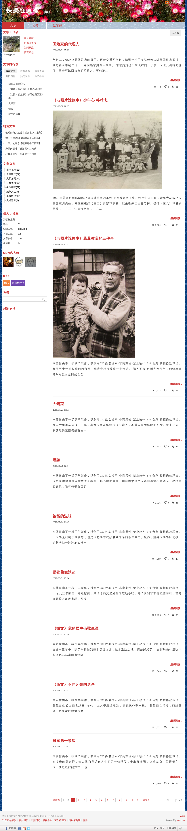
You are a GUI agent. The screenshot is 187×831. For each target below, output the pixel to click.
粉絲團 (12, 828)
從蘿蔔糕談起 (64, 572)
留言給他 (29, 52)
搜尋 (44, 299)
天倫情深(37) (13, 174)
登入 (156, 828)
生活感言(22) (13, 187)
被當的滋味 (62, 516)
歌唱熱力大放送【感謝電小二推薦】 (24, 132)
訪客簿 (57, 25)
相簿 (35, 25)
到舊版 (47, 12)
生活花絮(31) (13, 169)
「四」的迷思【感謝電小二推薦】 (23, 143)
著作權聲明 (60, 820)
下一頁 (135, 800)
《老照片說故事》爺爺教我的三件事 (83, 238)
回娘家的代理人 (66, 44)
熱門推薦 (39, 76)
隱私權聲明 (75, 820)
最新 (176, 33)
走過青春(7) (12, 200)
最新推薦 (39, 70)
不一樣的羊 (9, 54)
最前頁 (56, 800)
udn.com (181, 820)
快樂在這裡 (22, 10)
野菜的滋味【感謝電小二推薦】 (22, 148)
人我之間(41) (13, 178)
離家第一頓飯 (64, 741)
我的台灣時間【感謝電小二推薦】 (23, 137)
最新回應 (25, 70)
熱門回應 (25, 76)
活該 (56, 460)
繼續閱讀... (176, 80)
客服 (85, 820)
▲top (182, 816)
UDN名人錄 (11, 252)
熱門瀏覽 (10, 76)
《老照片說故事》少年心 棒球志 (80, 100)
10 (125, 800)
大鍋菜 (58, 404)
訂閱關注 (29, 47)
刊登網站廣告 (9, 820)
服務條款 (47, 820)
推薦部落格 (30, 43)
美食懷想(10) (13, 196)
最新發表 (10, 70)
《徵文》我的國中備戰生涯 (76, 628)
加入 (162, 828)
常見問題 (35, 820)
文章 (13, 25)
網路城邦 (171, 828)
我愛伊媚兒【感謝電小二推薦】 (22, 154)
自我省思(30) (13, 183)
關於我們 (23, 820)
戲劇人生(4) (12, 191)
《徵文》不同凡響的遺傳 (74, 684)
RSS (6, 282)
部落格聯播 (18, 282)
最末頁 (146, 800)
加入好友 (29, 38)
